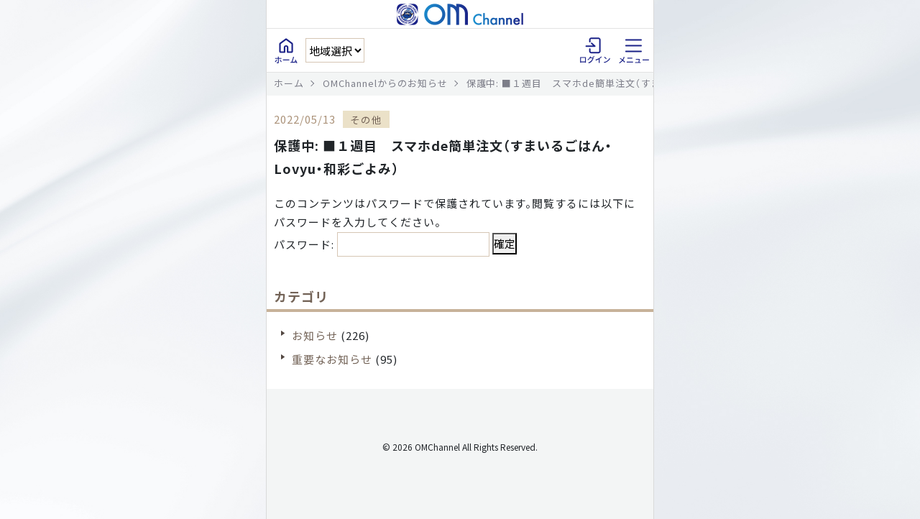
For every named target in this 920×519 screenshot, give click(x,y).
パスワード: (381, 244)
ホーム (289, 83)
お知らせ (315, 335)
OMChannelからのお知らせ (385, 83)
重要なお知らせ (332, 359)
